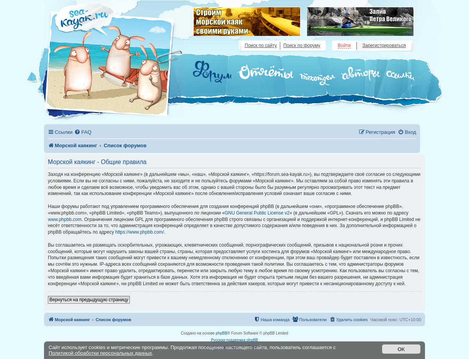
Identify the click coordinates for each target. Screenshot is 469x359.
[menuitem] (82, 132)
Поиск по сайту (261, 45)
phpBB (221, 333)
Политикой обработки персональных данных (100, 353)
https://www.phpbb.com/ (139, 232)
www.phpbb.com (65, 219)
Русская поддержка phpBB (234, 340)
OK (401, 349)
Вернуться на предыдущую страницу (88, 299)
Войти (344, 45)
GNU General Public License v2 (257, 213)
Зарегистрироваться (384, 45)
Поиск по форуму (301, 45)
